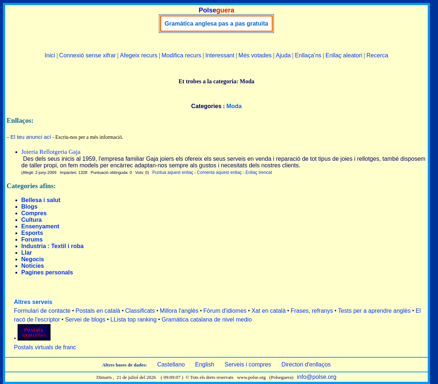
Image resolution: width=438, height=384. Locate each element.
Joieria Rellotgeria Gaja (50, 151)
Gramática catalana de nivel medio (207, 319)
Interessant (219, 55)
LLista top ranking (133, 319)
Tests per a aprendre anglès (374, 311)
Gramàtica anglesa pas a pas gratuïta (216, 23)
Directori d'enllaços (306, 364)
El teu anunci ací (31, 137)
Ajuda (283, 55)
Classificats (140, 311)
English (204, 364)
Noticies (32, 266)
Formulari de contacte (42, 311)
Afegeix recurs (138, 55)
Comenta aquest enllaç (219, 172)
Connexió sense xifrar (87, 55)
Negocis (32, 259)
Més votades (255, 55)
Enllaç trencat (258, 172)
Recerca (377, 55)
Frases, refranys (312, 311)
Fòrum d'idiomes (224, 311)
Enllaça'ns (308, 55)
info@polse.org (317, 377)
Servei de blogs (85, 319)
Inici (50, 55)
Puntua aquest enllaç (172, 172)
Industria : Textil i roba (52, 246)
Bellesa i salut (40, 200)
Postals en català (97, 311)
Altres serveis (33, 302)
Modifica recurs (181, 55)
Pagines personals (47, 272)
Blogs (29, 207)
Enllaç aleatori (344, 55)
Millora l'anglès (179, 311)
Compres (34, 213)
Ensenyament (40, 226)
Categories (206, 106)
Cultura (31, 220)
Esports (32, 233)
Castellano (171, 364)
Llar (26, 253)
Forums (32, 239)
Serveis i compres (247, 364)
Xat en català (269, 311)
